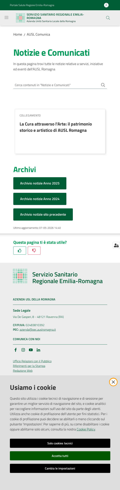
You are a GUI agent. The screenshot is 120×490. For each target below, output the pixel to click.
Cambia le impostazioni (60, 468)
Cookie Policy (86, 429)
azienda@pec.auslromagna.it (38, 330)
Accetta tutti (60, 455)
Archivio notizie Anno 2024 (40, 199)
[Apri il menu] (6, 17)
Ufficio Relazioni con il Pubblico (32, 362)
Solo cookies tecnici (60, 443)
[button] (108, 18)
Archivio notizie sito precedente (43, 215)
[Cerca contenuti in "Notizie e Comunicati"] (54, 85)
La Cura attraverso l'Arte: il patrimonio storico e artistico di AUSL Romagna (56, 127)
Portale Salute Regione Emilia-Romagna (32, 5)
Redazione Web (23, 371)
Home (17, 34)
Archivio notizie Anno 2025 (40, 184)
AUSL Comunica (38, 34)
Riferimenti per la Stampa (29, 366)
